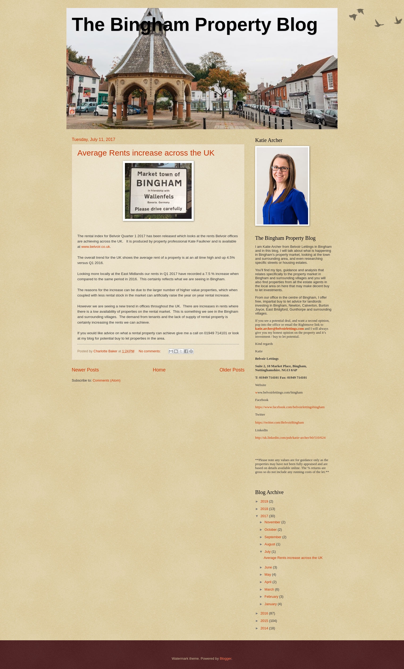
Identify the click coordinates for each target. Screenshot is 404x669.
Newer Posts (85, 370)
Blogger (226, 658)
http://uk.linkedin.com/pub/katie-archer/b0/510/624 (290, 438)
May (268, 574)
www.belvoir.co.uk (95, 247)
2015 (264, 621)
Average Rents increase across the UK (145, 152)
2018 (264, 509)
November (272, 522)
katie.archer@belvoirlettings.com (279, 329)
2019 (264, 501)
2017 (264, 516)
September (273, 537)
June (268, 567)
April (268, 582)
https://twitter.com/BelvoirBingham (279, 422)
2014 (264, 628)
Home (159, 370)
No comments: (150, 351)
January (270, 604)
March (269, 589)
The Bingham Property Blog (195, 24)
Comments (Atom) (106, 380)
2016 (264, 613)
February (271, 597)
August (270, 544)
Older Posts (232, 370)
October (270, 530)
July (267, 552)
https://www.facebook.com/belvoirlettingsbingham (290, 407)
